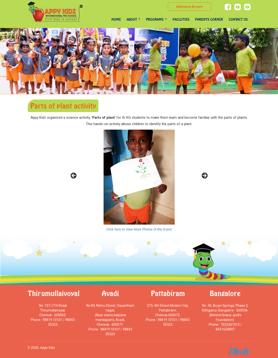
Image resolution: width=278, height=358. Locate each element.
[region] (139, 177)
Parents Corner (209, 19)
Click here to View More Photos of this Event (139, 229)
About (133, 19)
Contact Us (238, 19)
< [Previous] (73, 175)
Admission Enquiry (189, 7)
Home (116, 19)
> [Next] (204, 175)
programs (156, 19)
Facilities (181, 19)
